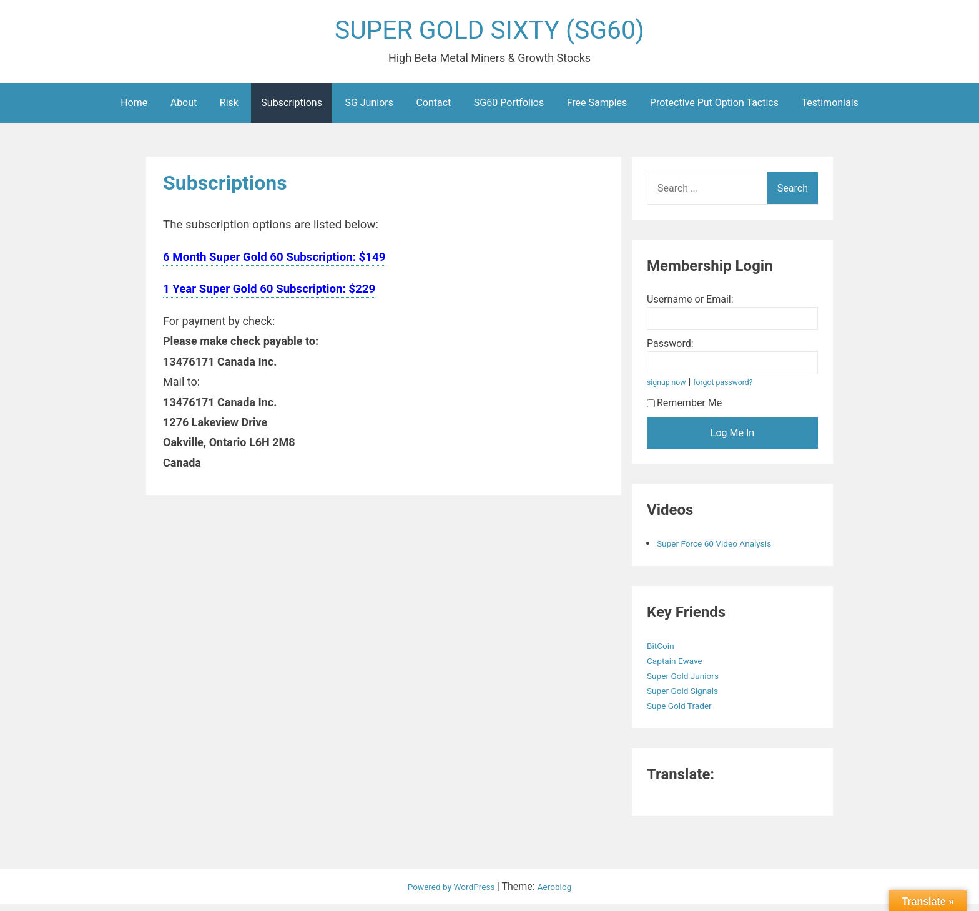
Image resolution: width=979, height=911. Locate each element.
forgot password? (735, 389)
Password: (670, 350)
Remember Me (684, 410)
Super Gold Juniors (690, 682)
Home (134, 109)
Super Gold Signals (690, 697)
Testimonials (829, 109)
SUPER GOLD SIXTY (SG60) (489, 33)
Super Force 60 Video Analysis (724, 550)
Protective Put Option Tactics (714, 109)
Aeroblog (563, 893)
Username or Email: (690, 306)
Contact (433, 109)
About (183, 109)
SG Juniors (369, 109)
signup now (670, 389)
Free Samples (597, 109)
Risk (229, 109)
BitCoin (664, 652)
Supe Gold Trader (686, 712)
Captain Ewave (680, 667)
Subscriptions (291, 109)
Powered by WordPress (449, 893)
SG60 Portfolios (509, 109)
